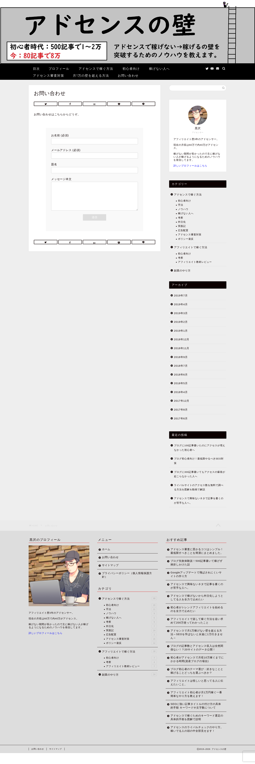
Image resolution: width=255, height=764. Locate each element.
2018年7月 (181, 365)
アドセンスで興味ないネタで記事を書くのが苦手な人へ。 (198, 500)
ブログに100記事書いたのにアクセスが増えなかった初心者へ (199, 447)
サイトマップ (110, 565)
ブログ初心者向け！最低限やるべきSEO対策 (199, 460)
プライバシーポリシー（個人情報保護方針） (125, 575)
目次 (36, 69)
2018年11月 (181, 348)
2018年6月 (181, 374)
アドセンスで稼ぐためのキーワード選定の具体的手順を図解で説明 (194, 724)
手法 (180, 205)
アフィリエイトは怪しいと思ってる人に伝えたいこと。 (194, 689)
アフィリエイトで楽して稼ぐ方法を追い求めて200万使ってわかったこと (194, 624)
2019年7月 (181, 295)
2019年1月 (181, 330)
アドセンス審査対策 (48, 76)
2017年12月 (181, 400)
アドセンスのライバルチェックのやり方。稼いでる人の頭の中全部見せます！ (194, 738)
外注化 (182, 222)
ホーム (106, 549)
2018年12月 (181, 339)
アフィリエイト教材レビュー (195, 262)
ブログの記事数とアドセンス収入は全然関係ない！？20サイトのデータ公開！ (194, 653)
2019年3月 (181, 313)
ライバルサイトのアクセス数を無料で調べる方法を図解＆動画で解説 (198, 487)
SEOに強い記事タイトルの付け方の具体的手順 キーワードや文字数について (195, 713)
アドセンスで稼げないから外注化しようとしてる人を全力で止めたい (194, 601)
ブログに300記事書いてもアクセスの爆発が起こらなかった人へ (199, 474)
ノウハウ (183, 209)
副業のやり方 (182, 270)
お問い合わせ (128, 76)
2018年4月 (181, 392)
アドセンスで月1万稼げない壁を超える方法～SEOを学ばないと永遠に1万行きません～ (195, 638)
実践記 (182, 226)
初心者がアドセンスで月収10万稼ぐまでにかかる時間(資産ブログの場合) (194, 666)
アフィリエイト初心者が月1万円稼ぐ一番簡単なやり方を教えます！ (195, 701)
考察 (180, 217)
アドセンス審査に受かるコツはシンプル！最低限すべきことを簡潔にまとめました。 (194, 553)
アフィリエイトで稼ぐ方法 (190, 247)
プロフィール (59, 69)
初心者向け (131, 69)
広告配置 (183, 230)
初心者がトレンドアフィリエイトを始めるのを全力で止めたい (194, 612)
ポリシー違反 (186, 239)
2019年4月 (181, 304)
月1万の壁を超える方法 (91, 76)
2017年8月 (181, 409)
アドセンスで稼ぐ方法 (96, 69)
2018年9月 (181, 357)
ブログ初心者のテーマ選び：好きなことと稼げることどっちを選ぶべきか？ (194, 678)
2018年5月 (181, 383)
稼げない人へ (159, 69)
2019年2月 (181, 321)
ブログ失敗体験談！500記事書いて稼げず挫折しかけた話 (194, 566)
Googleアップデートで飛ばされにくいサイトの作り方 (195, 578)
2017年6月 (181, 418)
